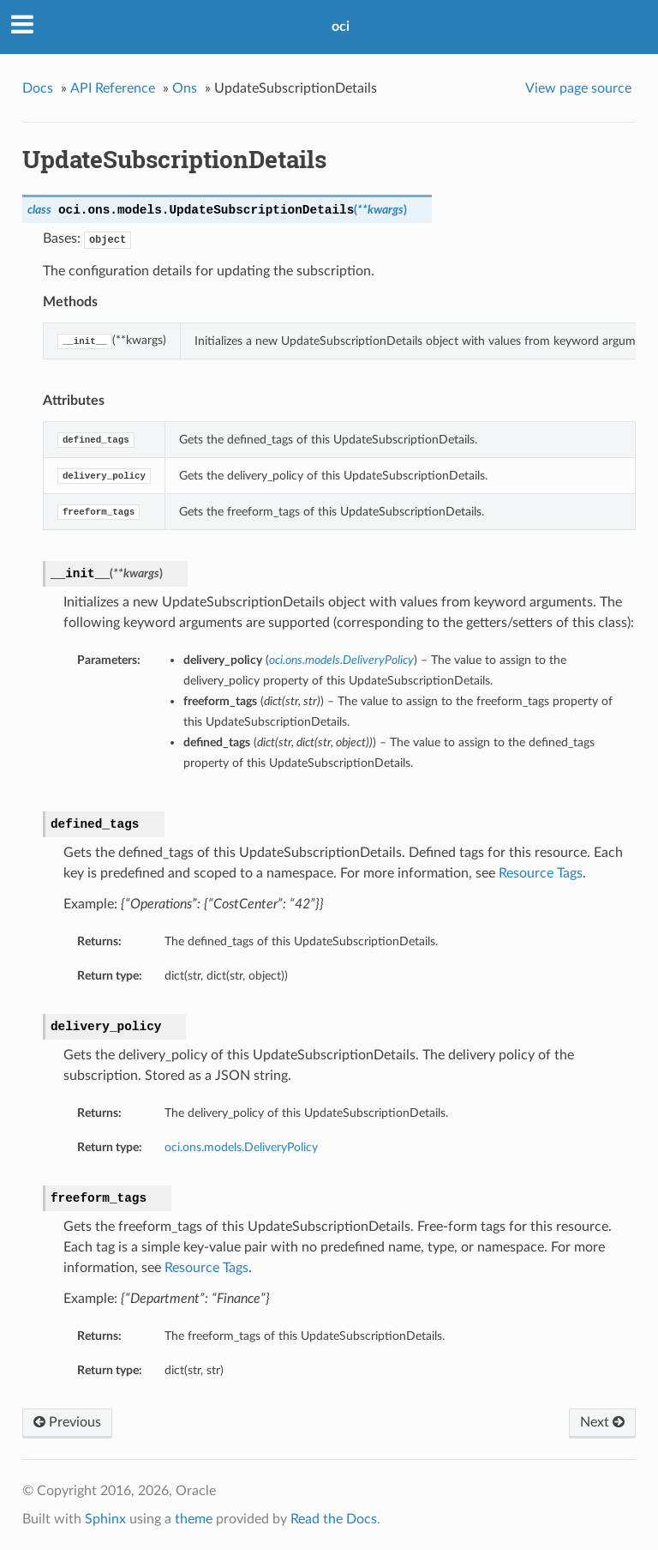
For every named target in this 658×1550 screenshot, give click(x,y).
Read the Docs (333, 1519)
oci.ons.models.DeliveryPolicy (241, 1147)
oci (341, 26)
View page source (578, 88)
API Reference (112, 88)
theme (193, 1519)
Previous (67, 1422)
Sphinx (105, 1519)
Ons (184, 88)
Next (602, 1422)
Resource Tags (541, 873)
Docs (37, 88)
